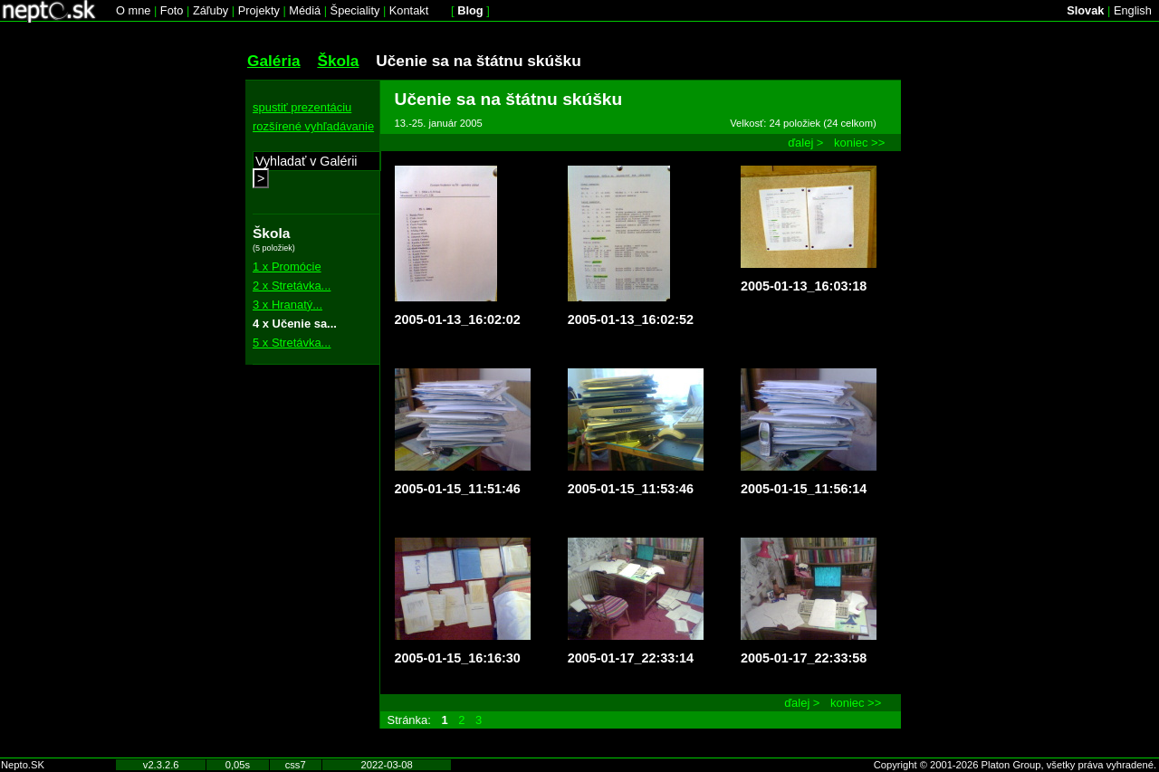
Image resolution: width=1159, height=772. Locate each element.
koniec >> (859, 142)
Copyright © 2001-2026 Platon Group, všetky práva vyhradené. (1015, 764)
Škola (338, 61)
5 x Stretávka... (291, 342)
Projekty (259, 10)
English (1133, 10)
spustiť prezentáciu (302, 107)
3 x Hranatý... (287, 304)
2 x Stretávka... (291, 285)
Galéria (274, 61)
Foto (172, 10)
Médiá (305, 10)
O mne (133, 10)
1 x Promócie (287, 266)
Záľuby (210, 10)
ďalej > (805, 142)
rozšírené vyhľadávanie (313, 126)
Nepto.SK (22, 764)
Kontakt (408, 10)
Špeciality (355, 10)
